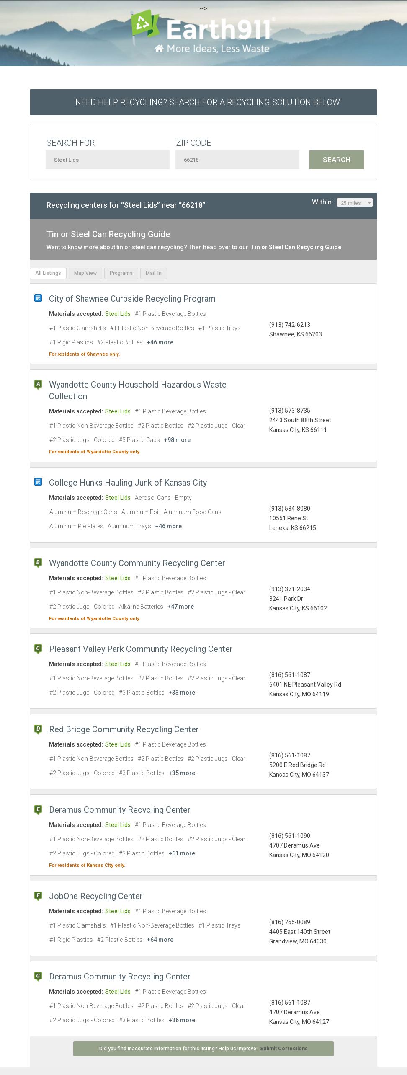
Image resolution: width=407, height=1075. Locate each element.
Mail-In (154, 273)
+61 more (182, 853)
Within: (342, 202)
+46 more (160, 342)
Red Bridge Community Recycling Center (124, 729)
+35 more (182, 773)
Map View (85, 273)
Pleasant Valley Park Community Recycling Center (141, 649)
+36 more (182, 1020)
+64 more (160, 939)
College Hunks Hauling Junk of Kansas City (128, 483)
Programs (121, 273)
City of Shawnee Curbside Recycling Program (132, 299)
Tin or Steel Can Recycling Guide (296, 247)
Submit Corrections (284, 1049)
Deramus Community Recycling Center (120, 810)
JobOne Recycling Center (96, 896)
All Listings (48, 273)
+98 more (177, 440)
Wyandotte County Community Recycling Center (137, 563)
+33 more (182, 692)
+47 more (180, 606)
